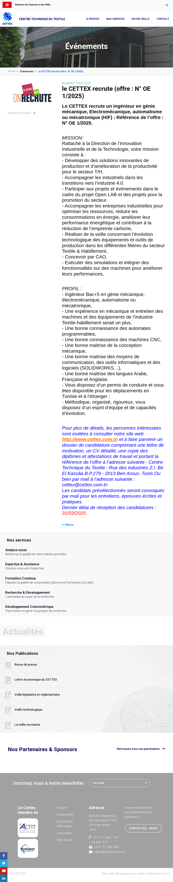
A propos (92, 18)
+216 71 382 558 (104, 847)
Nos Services (115, 18)
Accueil (12, 71)
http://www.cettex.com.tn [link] (90, 439)
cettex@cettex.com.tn (104, 852)
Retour (68, 524)
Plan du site (64, 839)
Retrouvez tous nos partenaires (138, 749)
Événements (65, 814)
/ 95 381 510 (98, 842)
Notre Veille (141, 18)
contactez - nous (143, 828)
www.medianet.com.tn (153, 873)
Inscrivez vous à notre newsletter (48, 783)
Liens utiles (64, 832)
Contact (163, 18)
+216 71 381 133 (103, 837)
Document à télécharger (65, 823)
